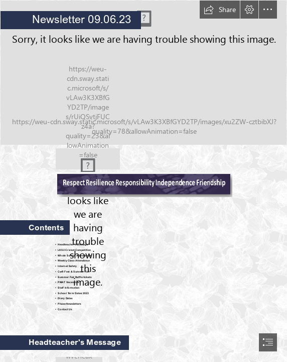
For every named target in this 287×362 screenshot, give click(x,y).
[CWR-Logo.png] (87, 159)
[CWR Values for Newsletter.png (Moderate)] (143, 184)
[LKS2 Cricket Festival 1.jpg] (143, 72)
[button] (220, 10)
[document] (143, 181)
